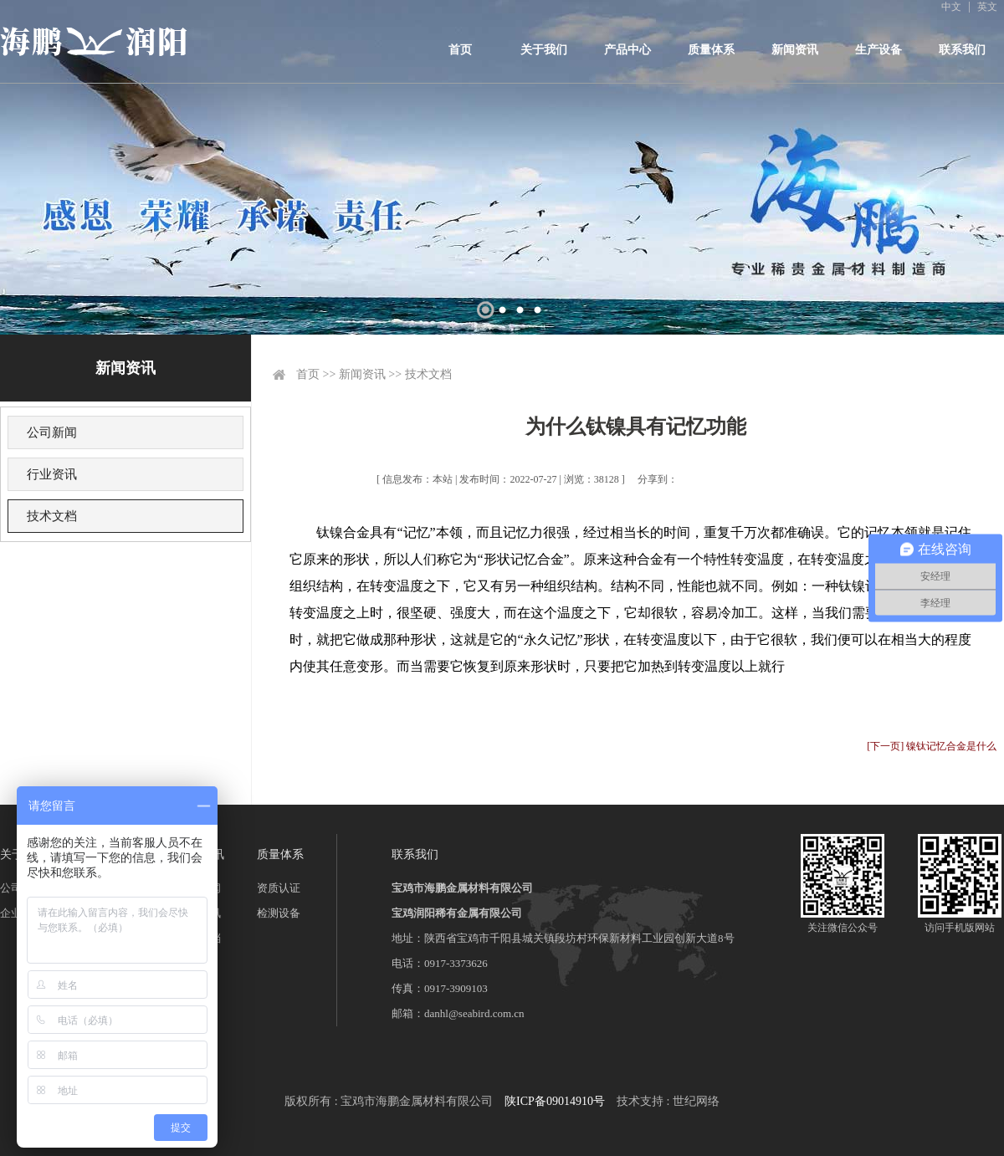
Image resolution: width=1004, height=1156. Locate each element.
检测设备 (278, 913)
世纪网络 (696, 1101)
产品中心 (627, 49)
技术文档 (52, 516)
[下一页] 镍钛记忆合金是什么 (931, 746)
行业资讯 (52, 474)
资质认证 (278, 888)
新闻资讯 (794, 49)
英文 (987, 7)
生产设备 (878, 49)
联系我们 (962, 49)
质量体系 (711, 49)
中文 (951, 7)
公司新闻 (52, 432)
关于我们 (543, 49)
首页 (460, 49)
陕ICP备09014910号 (555, 1101)
